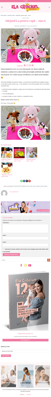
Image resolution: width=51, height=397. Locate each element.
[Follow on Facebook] (24, 1)
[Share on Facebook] (27, 65)
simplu (41, 186)
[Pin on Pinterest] (32, 65)
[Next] (47, 377)
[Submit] (48, 260)
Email (4, 242)
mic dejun (38, 186)
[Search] (49, 7)
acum (28, 186)
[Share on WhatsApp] (24, 65)
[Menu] (2, 7)
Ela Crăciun (3, 15)
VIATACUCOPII (11, 15)
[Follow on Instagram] (25, 1)
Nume (4, 235)
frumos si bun (32, 186)
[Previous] (3, 377)
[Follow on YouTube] (26, 1)
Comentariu (6, 222)
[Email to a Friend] (30, 65)
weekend (45, 186)
